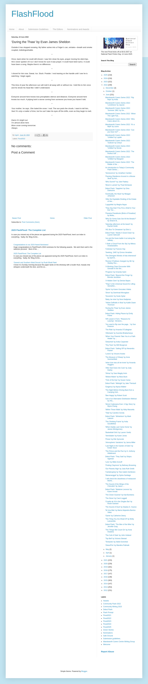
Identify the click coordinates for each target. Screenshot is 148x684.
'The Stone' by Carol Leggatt (116, 498)
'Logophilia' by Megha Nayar (116, 205)
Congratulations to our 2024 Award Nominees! (31, 245)
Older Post (88, 218)
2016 (106, 577)
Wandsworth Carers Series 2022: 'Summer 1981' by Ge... (117, 109)
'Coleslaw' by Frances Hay (115, 249)
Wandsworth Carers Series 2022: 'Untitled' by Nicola (117, 147)
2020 (106, 564)
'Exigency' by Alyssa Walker (115, 387)
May (107, 549)
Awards (106, 601)
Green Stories (108, 630)
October (109, 91)
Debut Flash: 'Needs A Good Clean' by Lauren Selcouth (119, 234)
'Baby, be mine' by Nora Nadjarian (118, 299)
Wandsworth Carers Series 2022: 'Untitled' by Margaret (117, 158)
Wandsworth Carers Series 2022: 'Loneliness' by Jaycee (117, 104)
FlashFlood (32, 14)
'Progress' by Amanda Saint (115, 272)
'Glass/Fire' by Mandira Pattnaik (117, 545)
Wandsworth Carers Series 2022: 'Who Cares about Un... (120, 120)
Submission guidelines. (112, 639)
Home (11, 29)
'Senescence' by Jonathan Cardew (118, 173)
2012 (106, 590)
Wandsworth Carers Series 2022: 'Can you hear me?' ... (119, 131)
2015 (106, 580)
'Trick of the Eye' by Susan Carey (117, 380)
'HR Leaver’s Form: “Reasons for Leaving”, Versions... (117, 320)
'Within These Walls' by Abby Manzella (119, 410)
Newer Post (16, 218)
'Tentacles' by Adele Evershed (116, 542)
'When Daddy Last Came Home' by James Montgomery (118, 428)
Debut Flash (107, 609)
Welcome (106, 644)
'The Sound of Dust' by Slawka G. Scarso (120, 507)
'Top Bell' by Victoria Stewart (116, 539)
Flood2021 (107, 615)
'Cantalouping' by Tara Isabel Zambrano (120, 472)
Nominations (108, 633)
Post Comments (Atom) (31, 222)
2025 (106, 75)
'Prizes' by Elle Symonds (114, 439)
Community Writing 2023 (112, 607)
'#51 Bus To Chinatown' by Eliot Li (118, 230)
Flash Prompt (108, 612)
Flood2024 (107, 624)
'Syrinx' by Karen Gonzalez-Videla (118, 289)
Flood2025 (107, 627)
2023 (106, 82)
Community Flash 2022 (112, 604)
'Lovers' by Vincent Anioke (115, 354)
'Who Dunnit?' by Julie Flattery (116, 182)
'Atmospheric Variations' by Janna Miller (120, 442)
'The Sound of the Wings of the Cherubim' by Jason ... (117, 485)
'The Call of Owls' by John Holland (118, 535)
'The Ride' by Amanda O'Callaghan (118, 330)
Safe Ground (108, 636)
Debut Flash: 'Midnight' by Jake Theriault (120, 383)
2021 (106, 560)
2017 (106, 574)
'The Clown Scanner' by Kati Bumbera (119, 495)
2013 (106, 587)
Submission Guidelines (38, 29)
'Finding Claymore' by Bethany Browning (120, 465)
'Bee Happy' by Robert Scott (116, 395)
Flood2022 (21, 138)
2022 (106, 85)
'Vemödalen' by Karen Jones (116, 436)
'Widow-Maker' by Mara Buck (116, 377)
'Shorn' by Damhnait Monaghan (117, 293)
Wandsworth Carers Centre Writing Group (119, 642)
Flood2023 (107, 621)
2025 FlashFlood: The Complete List (28, 230)
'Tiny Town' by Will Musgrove (116, 345)
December (110, 88)
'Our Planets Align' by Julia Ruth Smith (119, 469)
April (108, 553)
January (109, 556)
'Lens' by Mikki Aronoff (113, 462)
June (108, 95)
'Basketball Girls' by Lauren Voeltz (118, 432)
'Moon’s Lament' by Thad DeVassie (118, 185)
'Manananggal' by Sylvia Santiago (118, 475)
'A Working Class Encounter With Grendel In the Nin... (117, 268)
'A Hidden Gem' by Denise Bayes (117, 281)
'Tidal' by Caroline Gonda (114, 413)
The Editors (58, 29)
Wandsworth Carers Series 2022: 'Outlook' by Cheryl (117, 142)
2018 (106, 570)
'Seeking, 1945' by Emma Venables (118, 252)
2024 (106, 78)
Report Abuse (107, 651)
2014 (106, 584)
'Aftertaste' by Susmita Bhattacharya (119, 333)
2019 (106, 567)
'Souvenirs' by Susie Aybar (115, 296)
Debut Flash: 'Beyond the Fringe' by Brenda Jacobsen (118, 276)
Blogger (84, 671)
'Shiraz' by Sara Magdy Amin (116, 373)
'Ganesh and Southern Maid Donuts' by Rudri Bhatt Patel (35, 263)
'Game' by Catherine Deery (115, 516)
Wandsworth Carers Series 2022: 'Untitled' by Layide (117, 136)
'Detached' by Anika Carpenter (116, 342)
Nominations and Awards (78, 29)
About (21, 29)
